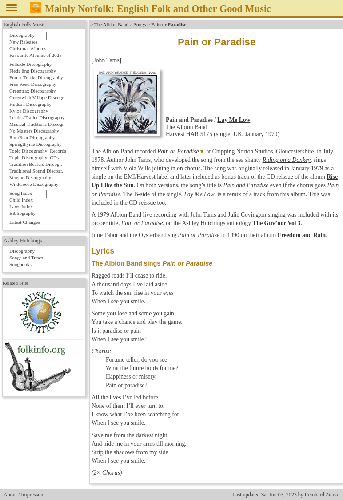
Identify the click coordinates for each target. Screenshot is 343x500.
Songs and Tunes (26, 257)
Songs (140, 24)
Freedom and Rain (302, 235)
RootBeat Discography (32, 137)
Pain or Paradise (178, 151)
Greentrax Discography (32, 90)
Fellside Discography (30, 64)
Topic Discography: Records (37, 150)
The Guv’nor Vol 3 (277, 223)
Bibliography (22, 213)
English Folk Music (25, 24)
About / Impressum (24, 495)
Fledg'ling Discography (32, 70)
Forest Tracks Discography (36, 77)
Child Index (21, 199)
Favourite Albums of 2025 (35, 55)
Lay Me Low (233, 120)
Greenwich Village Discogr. (36, 97)
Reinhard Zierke (322, 495)
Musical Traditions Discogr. (37, 124)
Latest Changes (24, 222)
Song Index (20, 193)
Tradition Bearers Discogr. (35, 164)
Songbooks (20, 264)
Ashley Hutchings (23, 241)
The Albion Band (111, 24)
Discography (22, 35)
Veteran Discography (30, 177)
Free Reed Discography (32, 84)
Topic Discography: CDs (34, 157)
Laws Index (21, 206)
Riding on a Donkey (287, 160)
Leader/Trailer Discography (36, 117)
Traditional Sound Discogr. (36, 170)
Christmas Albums (27, 48)
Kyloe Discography (28, 110)
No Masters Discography (34, 130)
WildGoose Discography (33, 184)
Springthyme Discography (35, 144)
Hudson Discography (30, 104)
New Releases (23, 41)
